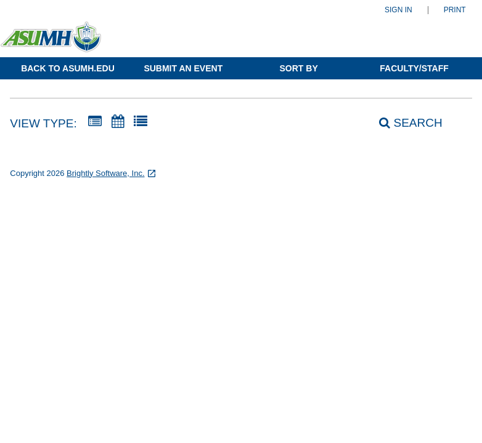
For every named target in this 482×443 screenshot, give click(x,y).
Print (455, 10)
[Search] (404, 123)
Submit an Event (183, 68)
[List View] (140, 122)
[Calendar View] (118, 122)
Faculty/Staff (414, 68)
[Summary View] (95, 122)
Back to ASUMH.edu (68, 68)
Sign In (398, 10)
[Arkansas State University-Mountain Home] (60, 42)
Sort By (299, 68)
